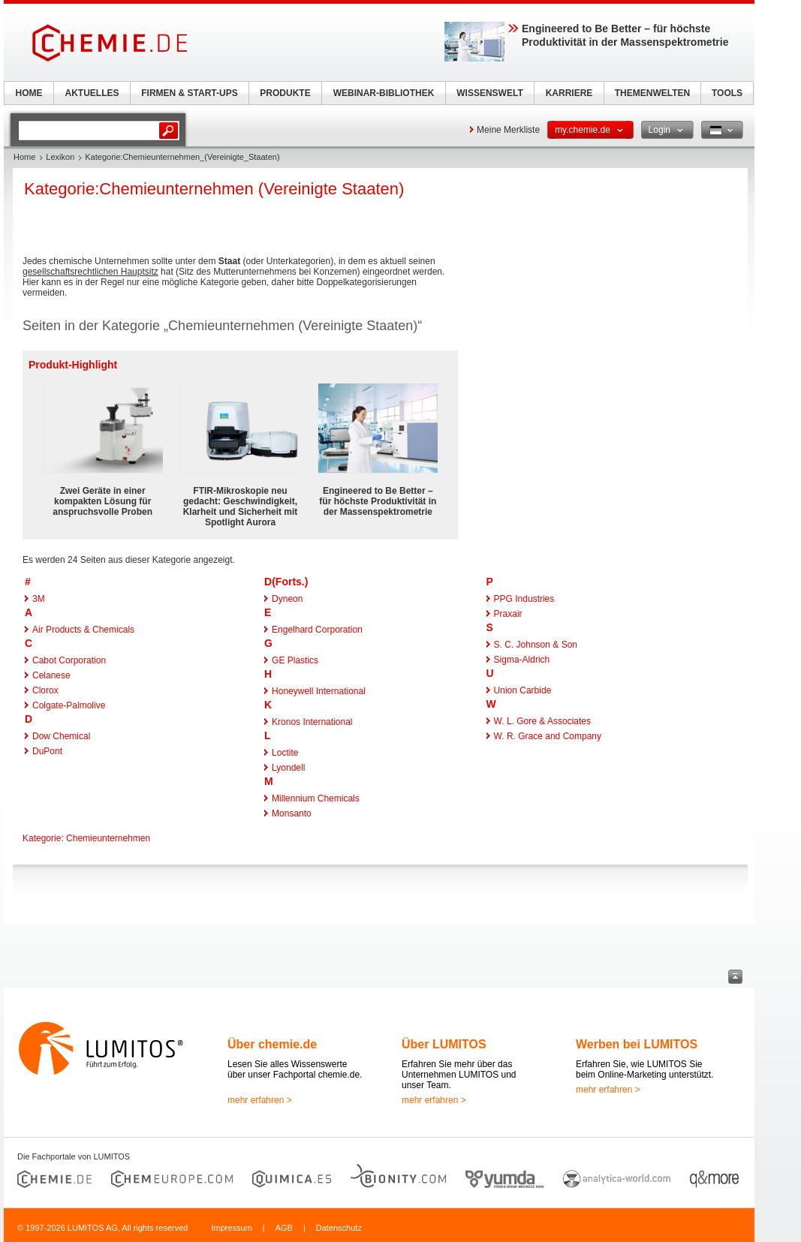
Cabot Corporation (69, 660)
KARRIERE (569, 93)
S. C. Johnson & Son (535, 644)
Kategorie (42, 838)
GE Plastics (295, 660)
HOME (29, 93)
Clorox (45, 690)
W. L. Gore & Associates (542, 721)
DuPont (47, 751)
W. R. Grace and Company (547, 736)
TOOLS (727, 93)
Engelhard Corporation (317, 629)
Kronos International (312, 722)
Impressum (231, 1227)
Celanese (51, 675)
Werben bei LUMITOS (636, 1044)
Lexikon (60, 156)
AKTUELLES (92, 93)
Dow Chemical (61, 736)
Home (24, 156)
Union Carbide (523, 690)
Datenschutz (339, 1227)
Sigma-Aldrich (522, 659)
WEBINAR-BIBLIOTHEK (384, 93)
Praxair (508, 614)
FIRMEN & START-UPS (189, 93)
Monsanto (292, 813)
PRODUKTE (285, 93)
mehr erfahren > (259, 1100)
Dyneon (287, 599)
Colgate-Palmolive (68, 705)
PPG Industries (524, 599)
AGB (284, 1227)
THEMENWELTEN (652, 93)
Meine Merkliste (508, 130)
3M (38, 599)
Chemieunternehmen (108, 838)
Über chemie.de (272, 1044)
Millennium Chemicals (316, 798)
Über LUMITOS (444, 1044)
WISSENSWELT (489, 93)
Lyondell (288, 767)
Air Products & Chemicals (83, 629)
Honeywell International (319, 691)
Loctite (285, 752)
